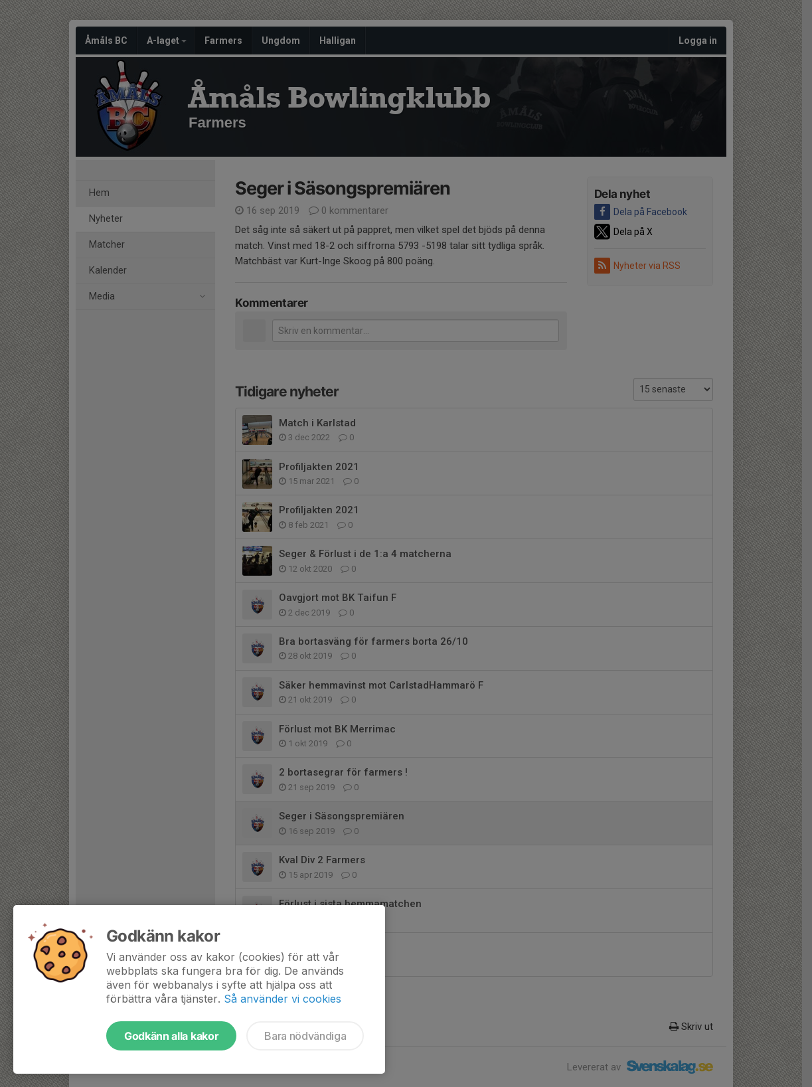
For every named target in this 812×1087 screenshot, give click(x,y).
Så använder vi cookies (282, 998)
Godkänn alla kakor (171, 1036)
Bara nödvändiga (305, 1036)
